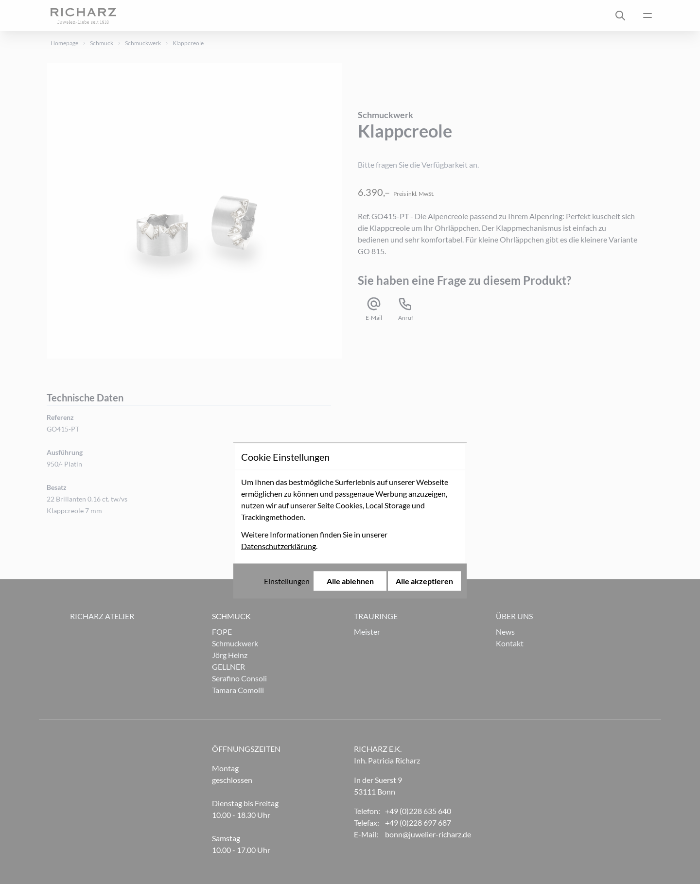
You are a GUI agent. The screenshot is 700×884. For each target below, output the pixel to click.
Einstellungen (287, 502)
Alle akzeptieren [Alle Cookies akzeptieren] (424, 502)
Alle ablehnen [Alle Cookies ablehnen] (350, 502)
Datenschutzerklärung (278, 467)
